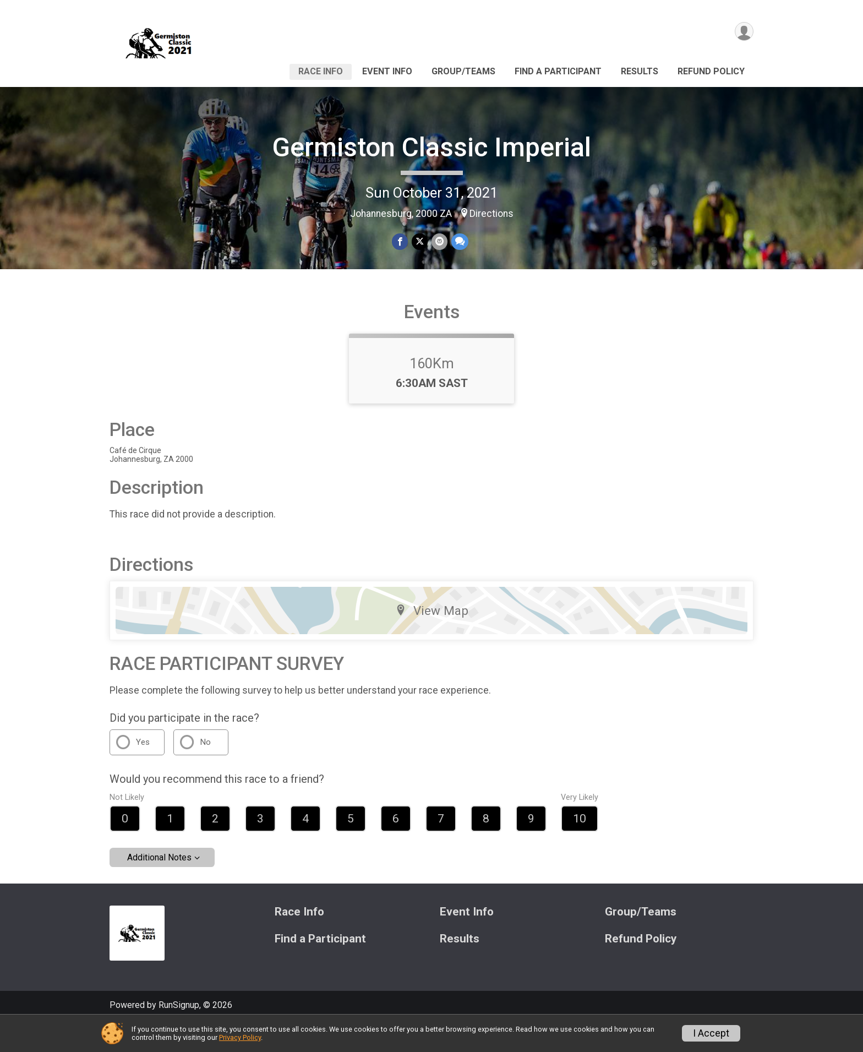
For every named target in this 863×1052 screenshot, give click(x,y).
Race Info (320, 71)
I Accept (711, 1033)
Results (639, 71)
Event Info (387, 71)
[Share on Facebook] (400, 242)
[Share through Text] (458, 242)
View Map (431, 637)
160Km (431, 390)
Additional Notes (159, 884)
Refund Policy (711, 71)
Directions (491, 213)
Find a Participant (558, 71)
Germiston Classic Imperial (431, 147)
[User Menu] (743, 32)
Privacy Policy (240, 1037)
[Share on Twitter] (420, 242)
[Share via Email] (439, 242)
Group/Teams (463, 71)
